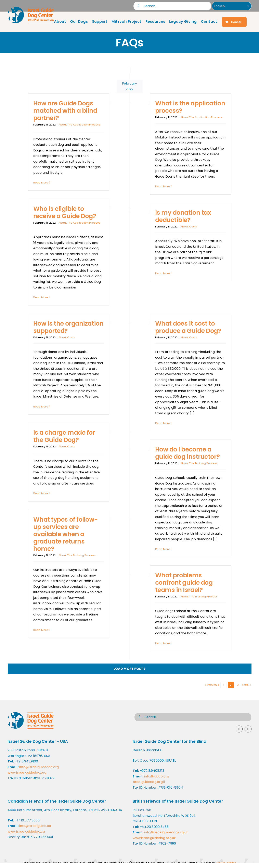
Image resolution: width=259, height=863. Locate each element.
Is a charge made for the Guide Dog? (64, 436)
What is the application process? (190, 107)
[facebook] (239, 729)
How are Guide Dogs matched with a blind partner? (65, 110)
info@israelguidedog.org (39, 767)
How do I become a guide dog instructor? (187, 453)
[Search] (138, 6)
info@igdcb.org (156, 776)
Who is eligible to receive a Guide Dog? (64, 212)
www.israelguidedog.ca (26, 831)
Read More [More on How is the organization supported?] (40, 406)
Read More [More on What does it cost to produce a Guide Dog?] (162, 423)
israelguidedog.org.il (149, 781)
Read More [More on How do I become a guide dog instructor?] (162, 549)
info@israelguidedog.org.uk (166, 832)
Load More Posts (129, 668)
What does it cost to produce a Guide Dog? (188, 327)
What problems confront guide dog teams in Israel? (184, 582)
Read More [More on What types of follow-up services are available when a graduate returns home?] (40, 630)
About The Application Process (79, 125)
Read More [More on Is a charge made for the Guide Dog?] (40, 493)
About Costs (188, 226)
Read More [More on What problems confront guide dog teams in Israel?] (162, 643)
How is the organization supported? (68, 327)
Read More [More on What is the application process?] (162, 186)
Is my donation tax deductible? (183, 216)
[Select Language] (231, 6)
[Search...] (172, 6)
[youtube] (248, 729)
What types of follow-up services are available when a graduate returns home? (65, 534)
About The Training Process (199, 463)
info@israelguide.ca (35, 825)
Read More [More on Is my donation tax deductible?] (162, 273)
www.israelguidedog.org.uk (154, 838)
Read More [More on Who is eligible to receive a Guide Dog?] (40, 297)
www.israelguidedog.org (27, 772)
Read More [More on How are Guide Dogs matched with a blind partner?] (40, 182)
